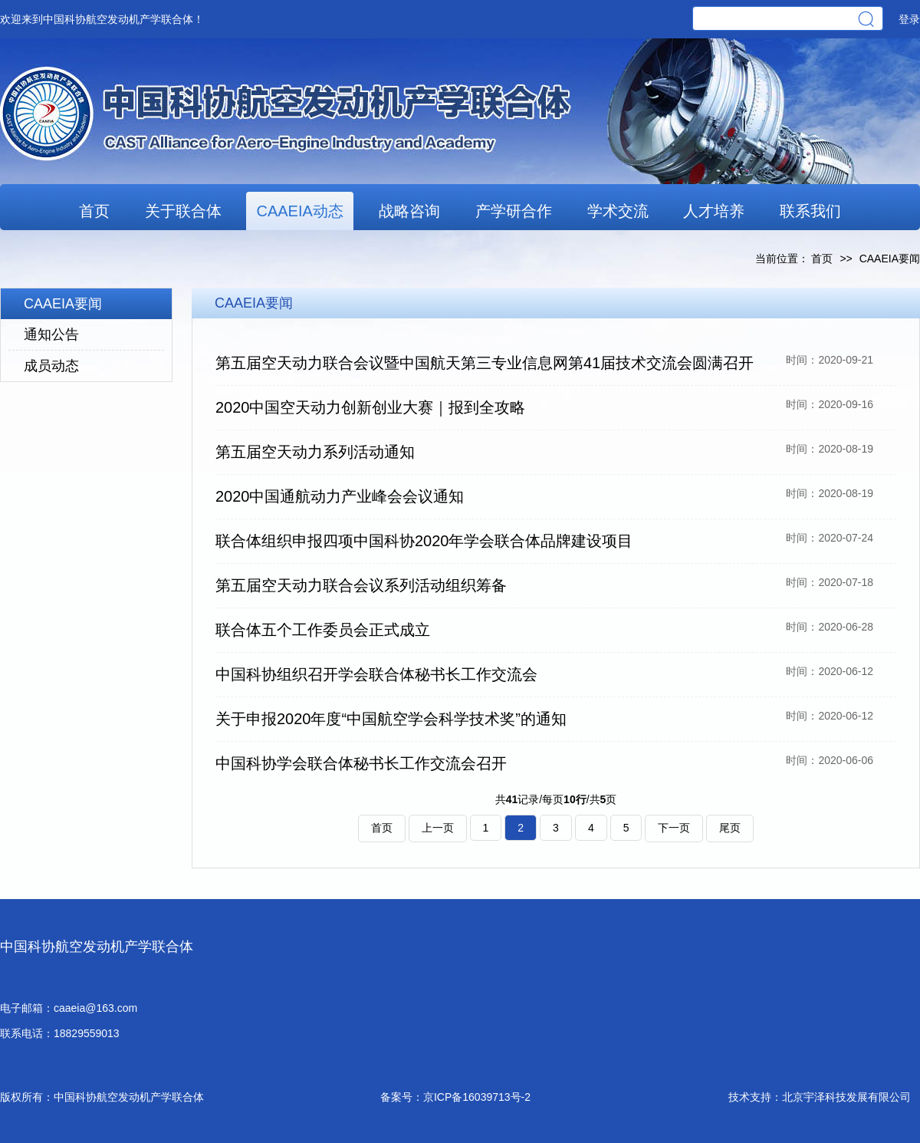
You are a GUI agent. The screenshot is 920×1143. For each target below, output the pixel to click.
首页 (94, 211)
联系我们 (810, 211)
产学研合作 (513, 211)
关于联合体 (183, 211)
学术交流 (618, 211)
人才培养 (713, 211)
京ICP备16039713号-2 (477, 1097)
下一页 (674, 828)
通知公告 (51, 334)
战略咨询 (409, 211)
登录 (909, 19)
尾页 (730, 828)
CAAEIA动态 (299, 211)
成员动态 (51, 366)
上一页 (438, 828)
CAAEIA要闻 (63, 303)
